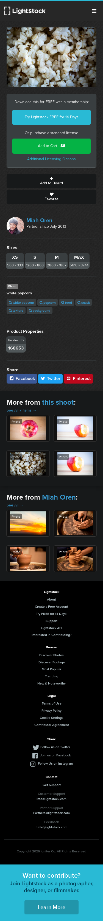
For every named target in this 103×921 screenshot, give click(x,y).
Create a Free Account (51, 606)
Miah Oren (39, 220)
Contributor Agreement (51, 724)
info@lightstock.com (51, 798)
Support (51, 620)
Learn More (51, 907)
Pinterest (78, 378)
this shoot (58, 402)
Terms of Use (52, 703)
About (51, 599)
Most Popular (51, 669)
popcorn (48, 302)
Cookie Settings (51, 717)
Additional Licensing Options (51, 159)
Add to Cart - (51, 146)
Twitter (50, 378)
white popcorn (21, 302)
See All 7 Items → (22, 410)
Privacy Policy (51, 710)
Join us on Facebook (55, 755)
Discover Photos (51, 655)
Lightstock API (51, 628)
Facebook (22, 378)
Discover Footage (51, 662)
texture (16, 310)
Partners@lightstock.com (51, 812)
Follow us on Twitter (55, 747)
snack (83, 302)
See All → (15, 505)
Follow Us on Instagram (55, 763)
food (66, 302)
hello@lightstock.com (51, 827)
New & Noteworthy (51, 683)
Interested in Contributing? (52, 634)
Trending (51, 676)
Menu (94, 11)
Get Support (52, 784)
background (39, 310)
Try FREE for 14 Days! (51, 613)
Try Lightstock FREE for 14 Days (52, 117)
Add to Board (51, 181)
